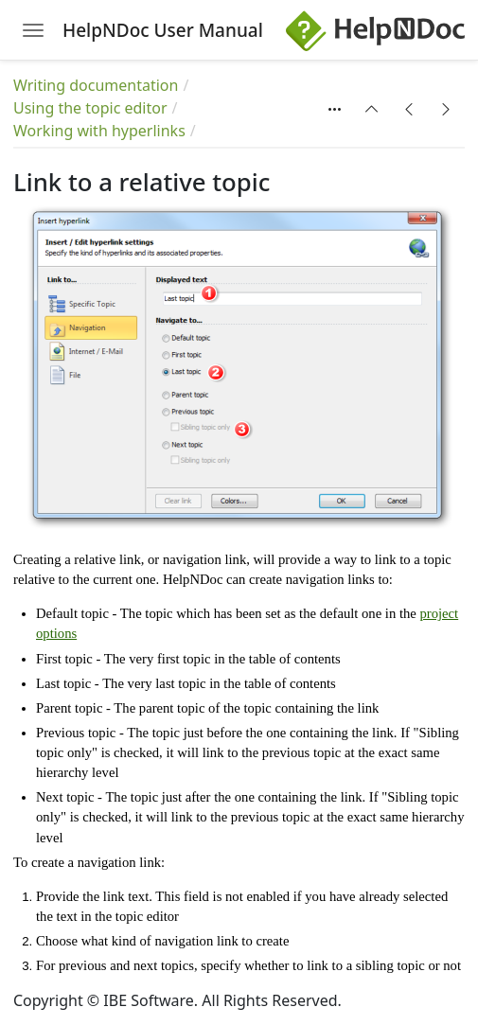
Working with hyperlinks (99, 130)
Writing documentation (95, 85)
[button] (372, 109)
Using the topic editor (90, 107)
